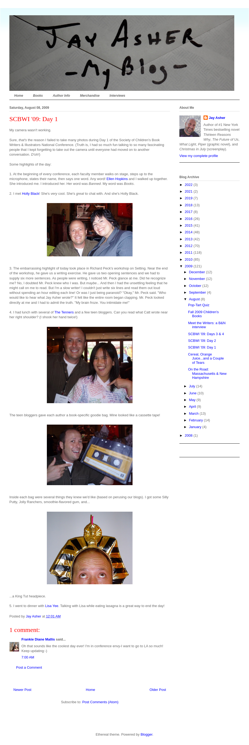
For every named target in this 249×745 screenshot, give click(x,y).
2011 (189, 252)
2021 (189, 191)
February (196, 420)
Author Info (61, 96)
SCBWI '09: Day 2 (202, 341)
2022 (189, 185)
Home (18, 96)
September (198, 292)
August (195, 299)
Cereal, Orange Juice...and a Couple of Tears (206, 358)
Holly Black (30, 194)
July (192, 386)
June (193, 393)
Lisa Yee (51, 606)
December (197, 272)
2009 (189, 266)
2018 (189, 205)
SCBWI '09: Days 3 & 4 (206, 334)
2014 (189, 232)
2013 (189, 239)
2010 (189, 259)
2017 (189, 212)
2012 (189, 246)
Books (38, 96)
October (195, 286)
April (193, 407)
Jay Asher (217, 118)
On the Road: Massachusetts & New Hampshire (207, 373)
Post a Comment (29, 667)
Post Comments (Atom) (100, 702)
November (197, 279)
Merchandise (90, 96)
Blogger (146, 734)
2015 (189, 225)
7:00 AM (27, 657)
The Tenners (64, 312)
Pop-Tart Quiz (198, 305)
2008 (189, 435)
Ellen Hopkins (117, 179)
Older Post (158, 690)
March (194, 413)
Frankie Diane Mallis (38, 639)
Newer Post (22, 690)
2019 (189, 198)
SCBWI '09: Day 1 (202, 347)
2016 (189, 219)
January (195, 427)
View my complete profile (198, 156)
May (193, 400)
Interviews (117, 96)
